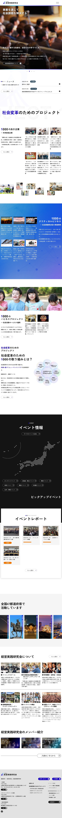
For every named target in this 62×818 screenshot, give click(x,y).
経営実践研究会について (54, 793)
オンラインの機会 (29, 704)
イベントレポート (52, 787)
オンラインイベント (9, 481)
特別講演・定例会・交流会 (52, 675)
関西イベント (22, 485)
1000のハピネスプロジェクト (36, 792)
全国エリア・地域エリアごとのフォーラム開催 (52, 705)
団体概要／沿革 (52, 797)
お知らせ (31, 783)
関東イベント (44, 481)
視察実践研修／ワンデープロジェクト (10, 705)
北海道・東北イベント (28, 481)
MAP (4, 789)
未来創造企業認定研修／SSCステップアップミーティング (31, 677)
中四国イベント (37, 485)
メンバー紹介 (52, 795)
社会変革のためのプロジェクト (37, 786)
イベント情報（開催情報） (54, 785)
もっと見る (6, 91)
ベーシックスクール (9, 675)
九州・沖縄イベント (9, 490)
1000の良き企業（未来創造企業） (37, 788)
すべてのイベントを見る (30, 434)
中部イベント (7, 485)
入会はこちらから (48, 755)
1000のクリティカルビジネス (36, 790)
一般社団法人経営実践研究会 (10, 2)
